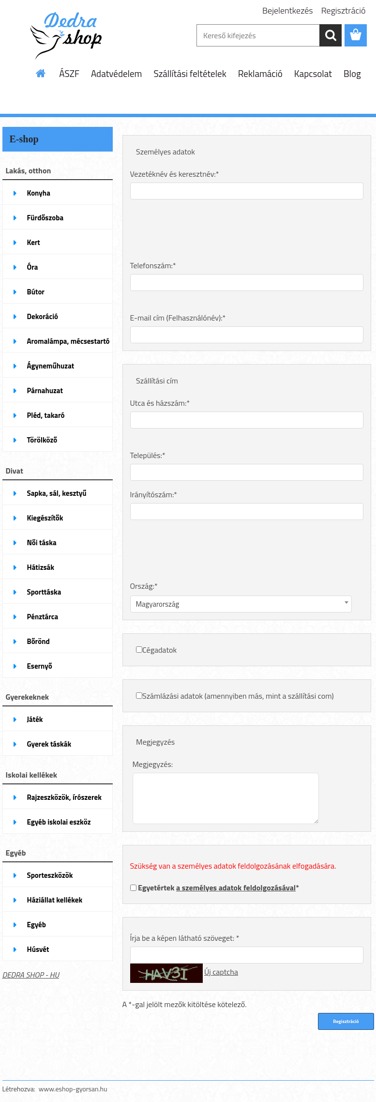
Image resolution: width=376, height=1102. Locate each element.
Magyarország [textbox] (158, 604)
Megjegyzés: (153, 764)
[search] (330, 35)
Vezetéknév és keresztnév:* (174, 174)
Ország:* (144, 586)
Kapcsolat (313, 73)
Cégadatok (159, 650)
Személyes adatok (165, 151)
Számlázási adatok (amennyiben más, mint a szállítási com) (238, 696)
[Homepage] (41, 73)
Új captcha (221, 972)
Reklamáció (260, 73)
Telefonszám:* (153, 265)
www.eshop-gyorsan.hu (73, 1089)
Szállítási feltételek (189, 73)
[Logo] (68, 36)
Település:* (147, 455)
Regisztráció (343, 10)
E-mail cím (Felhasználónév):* (178, 317)
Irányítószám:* (154, 494)
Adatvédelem (116, 73)
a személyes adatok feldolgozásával (236, 887)
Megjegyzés (155, 742)
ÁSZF (69, 73)
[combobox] (241, 604)
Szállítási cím (157, 380)
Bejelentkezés (287, 10)
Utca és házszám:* (160, 403)
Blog (352, 73)
